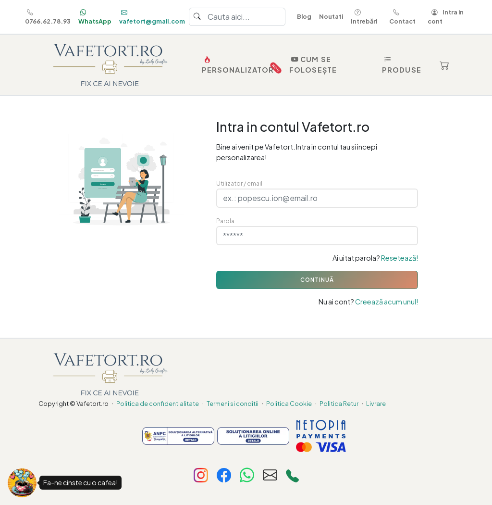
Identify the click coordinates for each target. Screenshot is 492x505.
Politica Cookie (289, 403)
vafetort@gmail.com (152, 16)
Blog (304, 16)
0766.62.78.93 (48, 16)
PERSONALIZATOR (240, 65)
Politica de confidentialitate (157, 403)
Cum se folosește (313, 64)
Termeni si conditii (232, 403)
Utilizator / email (239, 183)
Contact (402, 16)
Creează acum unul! (386, 301)
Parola (225, 221)
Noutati (331, 16)
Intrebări (364, 16)
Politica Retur (339, 403)
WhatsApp (94, 16)
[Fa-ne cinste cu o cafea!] (22, 482)
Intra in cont (446, 16)
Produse (401, 64)
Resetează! (399, 257)
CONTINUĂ (317, 279)
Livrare (376, 403)
